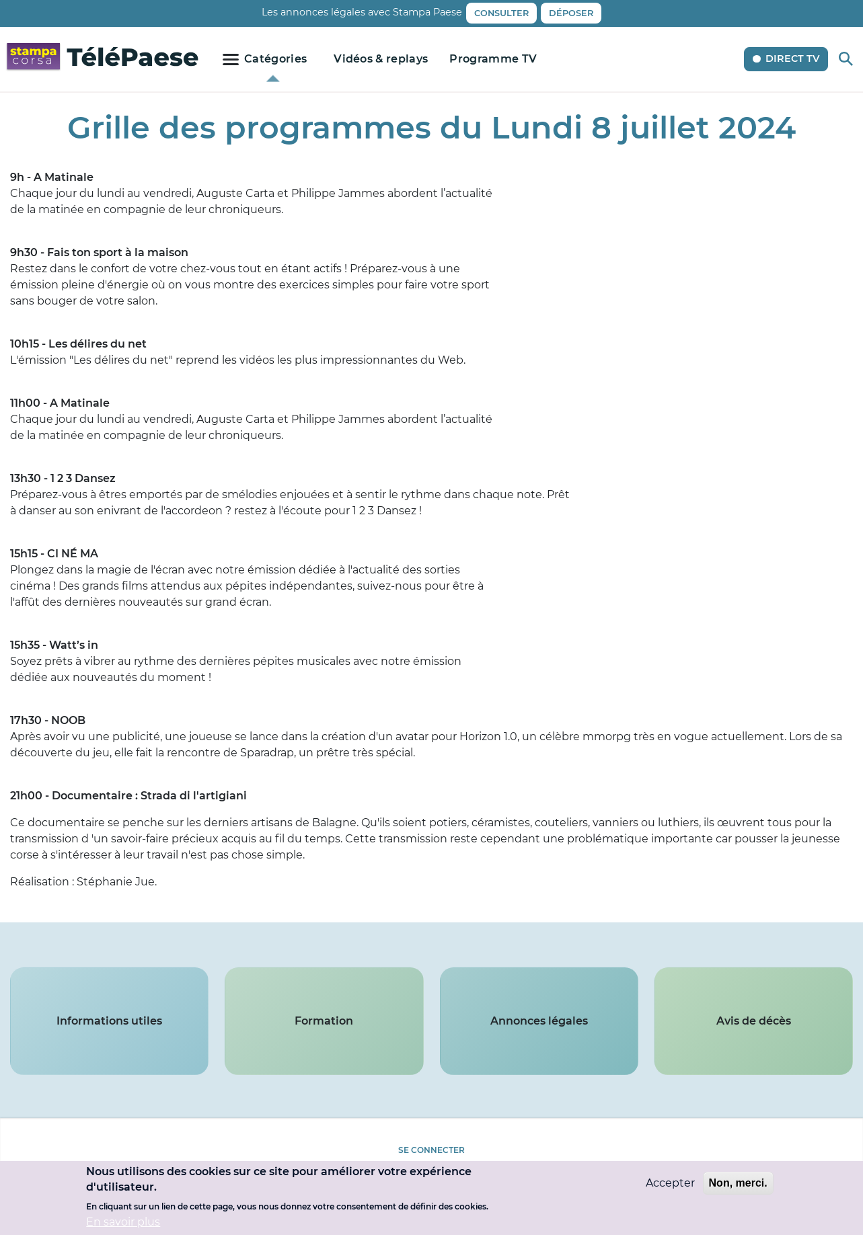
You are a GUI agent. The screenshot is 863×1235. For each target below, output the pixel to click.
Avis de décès (753, 1020)
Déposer (571, 13)
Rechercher (846, 59)
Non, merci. (738, 1183)
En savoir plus (123, 1222)
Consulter (501, 13)
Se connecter (431, 1150)
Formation (324, 1020)
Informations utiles (109, 1020)
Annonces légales (539, 1020)
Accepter (670, 1183)
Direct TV (792, 58)
